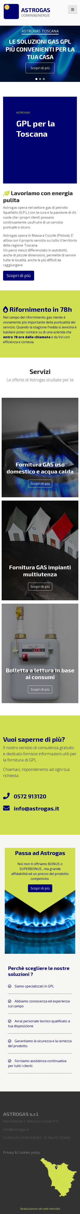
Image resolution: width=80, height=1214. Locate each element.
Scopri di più (40, 483)
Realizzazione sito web (34, 1209)
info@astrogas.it (36, 808)
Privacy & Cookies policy (21, 1152)
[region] (40, 51)
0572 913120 (30, 796)
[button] (36, 79)
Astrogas (35, 11)
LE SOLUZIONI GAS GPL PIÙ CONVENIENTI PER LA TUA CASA (40, 49)
